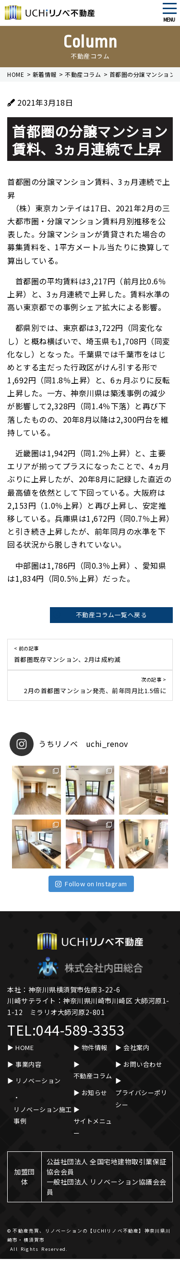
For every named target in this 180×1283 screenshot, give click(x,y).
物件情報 (95, 1047)
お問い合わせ (142, 1064)
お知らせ (95, 1092)
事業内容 (28, 1064)
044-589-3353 (80, 1029)
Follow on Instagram (91, 883)
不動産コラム (92, 1075)
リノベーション (38, 1080)
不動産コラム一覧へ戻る (111, 614)
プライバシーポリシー (141, 1098)
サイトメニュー (92, 1126)
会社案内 (136, 1047)
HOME (24, 1047)
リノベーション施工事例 (42, 1115)
